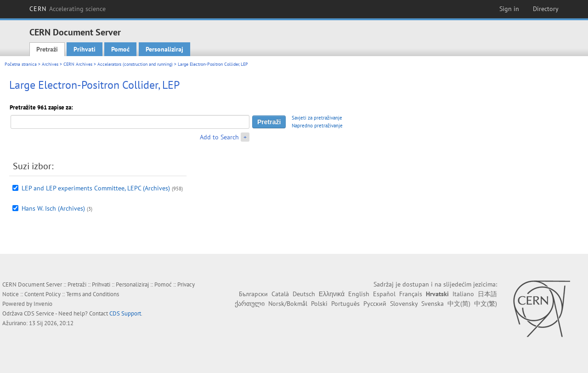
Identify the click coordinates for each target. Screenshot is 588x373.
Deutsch (304, 294)
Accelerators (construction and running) (135, 64)
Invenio (43, 304)
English (358, 294)
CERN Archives (77, 64)
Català (280, 294)
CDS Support (125, 313)
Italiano (463, 294)
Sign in (509, 9)
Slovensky (404, 303)
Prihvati (85, 49)
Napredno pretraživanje (317, 125)
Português (345, 303)
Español (384, 294)
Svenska (432, 303)
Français (410, 294)
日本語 (487, 294)
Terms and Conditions (92, 294)
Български (253, 294)
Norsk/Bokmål (287, 303)
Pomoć (120, 49)
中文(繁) (485, 303)
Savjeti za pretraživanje (317, 118)
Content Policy (42, 294)
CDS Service (39, 313)
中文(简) (458, 303)
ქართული (250, 303)
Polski (319, 303)
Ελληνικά (332, 294)
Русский (374, 303)
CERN (67, 9)
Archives (50, 64)
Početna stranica (21, 64)
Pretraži (47, 49)
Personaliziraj (164, 49)
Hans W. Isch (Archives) (53, 208)
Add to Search (219, 137)
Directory (546, 9)
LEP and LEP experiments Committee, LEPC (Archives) (96, 188)
